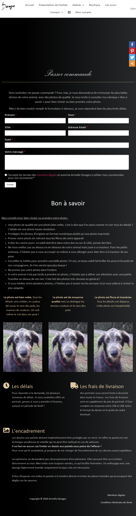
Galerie (78, 5)
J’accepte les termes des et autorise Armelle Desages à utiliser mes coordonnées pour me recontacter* (64, 177)
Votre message (15, 152)
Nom (72, 115)
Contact (56, 12)
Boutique (94, 5)
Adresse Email (78, 127)
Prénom (11, 115)
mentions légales (47, 175)
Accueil (29, 5)
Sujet (9, 139)
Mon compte (83, 12)
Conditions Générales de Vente (116, 502)
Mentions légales (116, 495)
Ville (7, 127)
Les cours (110, 5)
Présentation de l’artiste (53, 5)
